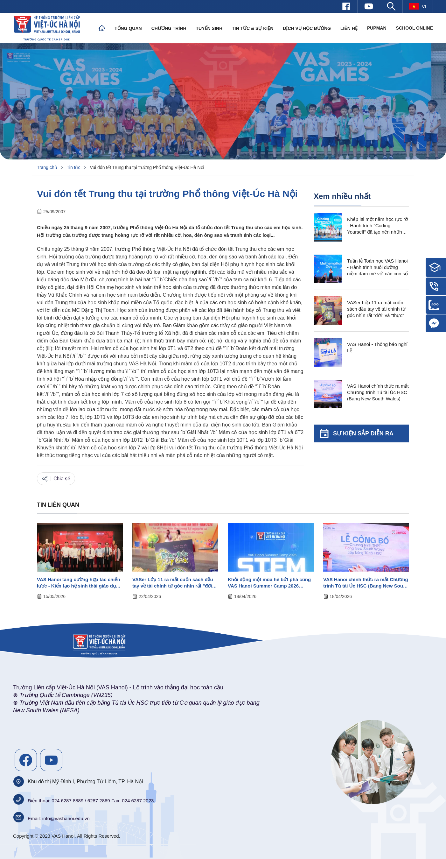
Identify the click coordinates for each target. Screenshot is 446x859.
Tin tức (73, 167)
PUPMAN (377, 28)
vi (417, 6)
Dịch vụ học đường (307, 28)
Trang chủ (47, 167)
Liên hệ (349, 28)
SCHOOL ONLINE (414, 28)
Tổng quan (128, 28)
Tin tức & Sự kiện (252, 28)
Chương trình (168, 28)
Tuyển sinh (209, 28)
